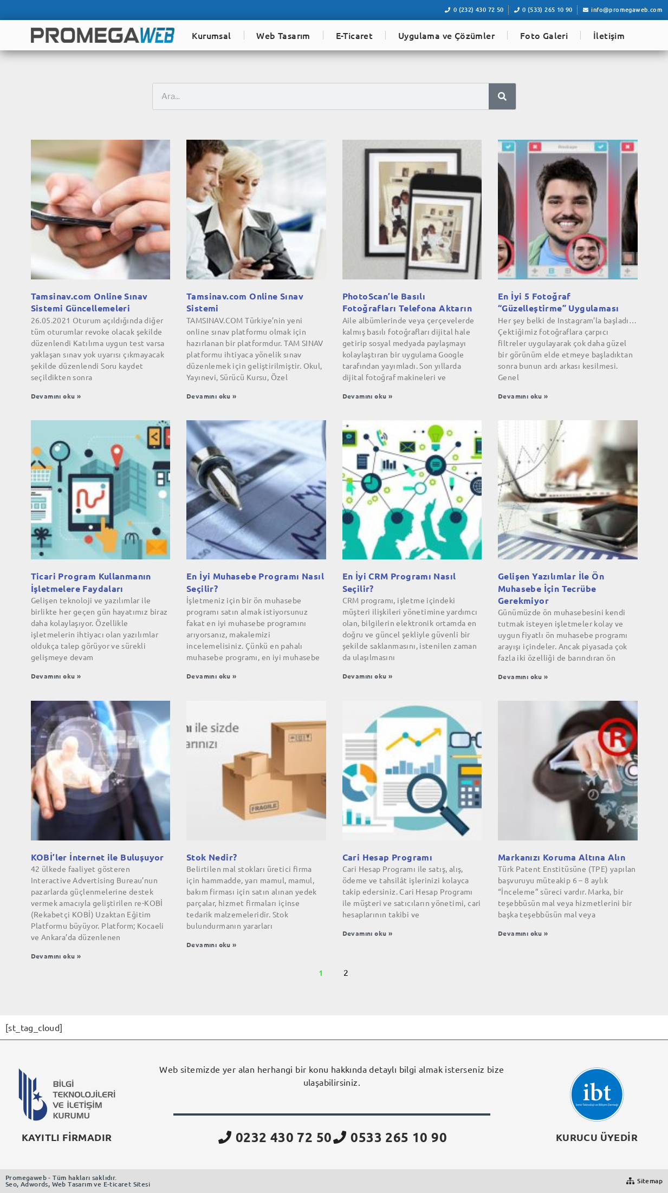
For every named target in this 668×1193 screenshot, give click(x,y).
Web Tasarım (283, 35)
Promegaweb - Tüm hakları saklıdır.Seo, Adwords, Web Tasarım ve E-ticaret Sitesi (77, 1181)
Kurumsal (211, 35)
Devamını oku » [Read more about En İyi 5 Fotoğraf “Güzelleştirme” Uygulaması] (523, 396)
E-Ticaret (354, 35)
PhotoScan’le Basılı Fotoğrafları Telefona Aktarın (407, 302)
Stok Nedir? (211, 857)
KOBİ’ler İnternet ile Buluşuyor (97, 857)
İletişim (609, 35)
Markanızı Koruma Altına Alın (561, 857)
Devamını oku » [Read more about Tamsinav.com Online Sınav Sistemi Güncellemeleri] (56, 396)
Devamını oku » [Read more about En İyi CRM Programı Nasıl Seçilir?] (367, 676)
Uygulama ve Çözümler (446, 35)
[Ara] (502, 96)
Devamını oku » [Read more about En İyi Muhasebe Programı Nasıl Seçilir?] (211, 676)
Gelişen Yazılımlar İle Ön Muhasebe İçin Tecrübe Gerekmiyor (551, 588)
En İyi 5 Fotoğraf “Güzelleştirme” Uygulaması (558, 302)
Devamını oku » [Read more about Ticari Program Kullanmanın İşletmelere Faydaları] (56, 676)
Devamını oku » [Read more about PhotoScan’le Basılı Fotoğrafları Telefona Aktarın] (367, 396)
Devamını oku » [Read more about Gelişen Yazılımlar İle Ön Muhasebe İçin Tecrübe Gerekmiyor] (523, 676)
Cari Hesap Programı (387, 857)
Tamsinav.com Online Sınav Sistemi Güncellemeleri (89, 302)
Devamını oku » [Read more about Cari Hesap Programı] (367, 933)
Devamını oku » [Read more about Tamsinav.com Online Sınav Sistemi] (211, 396)
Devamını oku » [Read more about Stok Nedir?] (211, 944)
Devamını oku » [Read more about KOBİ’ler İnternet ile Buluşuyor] (56, 955)
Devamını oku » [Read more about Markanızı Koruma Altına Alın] (523, 933)
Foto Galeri (544, 35)
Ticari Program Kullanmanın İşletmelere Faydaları (91, 582)
